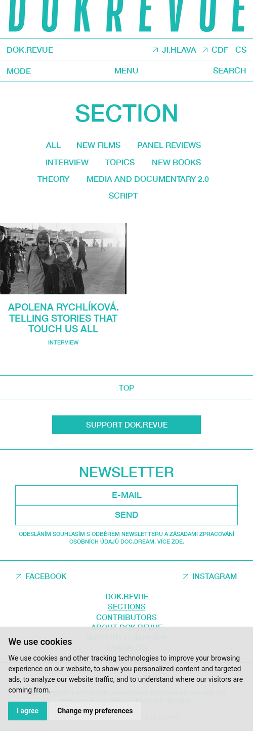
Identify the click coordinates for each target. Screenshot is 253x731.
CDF (220, 50)
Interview (67, 162)
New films (98, 145)
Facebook (45, 576)
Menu (126, 70)
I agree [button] (27, 711)
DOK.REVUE (30, 49)
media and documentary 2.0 (148, 179)
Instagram (214, 576)
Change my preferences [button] (95, 711)
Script (123, 195)
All (53, 145)
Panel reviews (169, 145)
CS (240, 50)
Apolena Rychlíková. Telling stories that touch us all (63, 317)
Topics (120, 162)
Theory (53, 179)
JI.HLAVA (179, 50)
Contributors (126, 617)
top (126, 387)
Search (229, 70)
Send (126, 515)
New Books (176, 162)
